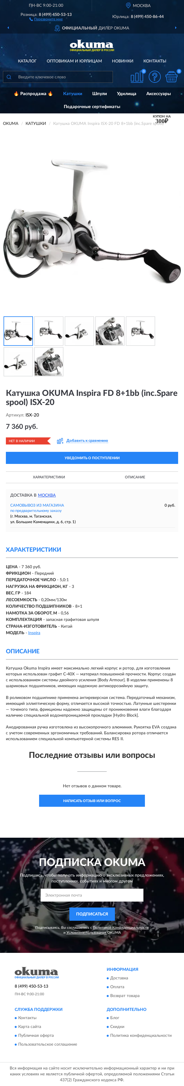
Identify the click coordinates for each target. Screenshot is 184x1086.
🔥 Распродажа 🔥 (33, 94)
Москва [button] (47, 495)
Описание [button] (135, 477)
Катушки (72, 94)
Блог (114, 1018)
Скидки (117, 1027)
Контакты (154, 61)
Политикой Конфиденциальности (121, 927)
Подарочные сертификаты (92, 107)
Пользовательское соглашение (47, 1044)
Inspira (34, 633)
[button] (46, 19)
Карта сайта (29, 1027)
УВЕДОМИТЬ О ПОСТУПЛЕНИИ (92, 458)
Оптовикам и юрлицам (74, 61)
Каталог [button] (27, 61)
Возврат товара (125, 996)
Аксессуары (158, 94)
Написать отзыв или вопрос (92, 801)
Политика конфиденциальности (141, 1036)
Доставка (119, 978)
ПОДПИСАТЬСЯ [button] (92, 914)
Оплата (117, 987)
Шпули (99, 94)
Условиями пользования (86, 932)
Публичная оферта (36, 1036)
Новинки (122, 61)
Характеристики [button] (49, 477)
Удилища (126, 94)
